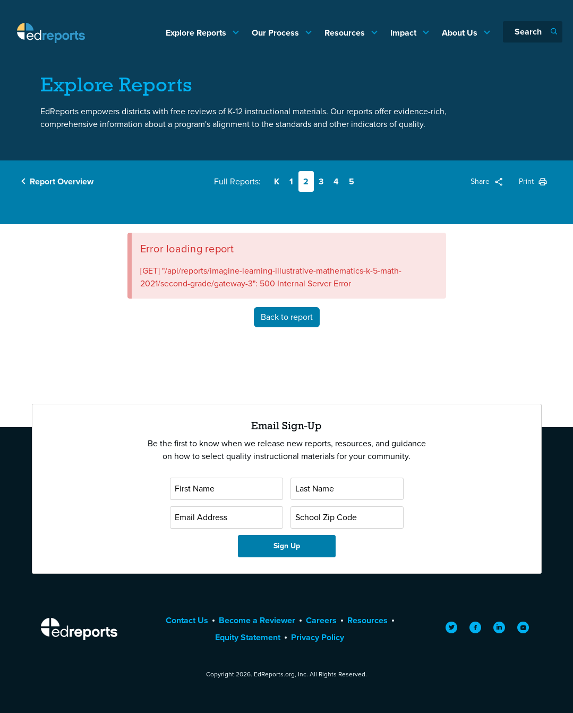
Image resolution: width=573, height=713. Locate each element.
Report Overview (61, 181)
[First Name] (226, 489)
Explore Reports (197, 33)
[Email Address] (226, 517)
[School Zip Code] (347, 517)
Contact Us (187, 620)
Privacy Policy (317, 637)
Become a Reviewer (257, 620)
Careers (321, 620)
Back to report (287, 317)
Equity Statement (247, 637)
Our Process (276, 33)
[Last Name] (347, 489)
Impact (404, 33)
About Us (461, 33)
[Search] (532, 32)
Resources (345, 33)
